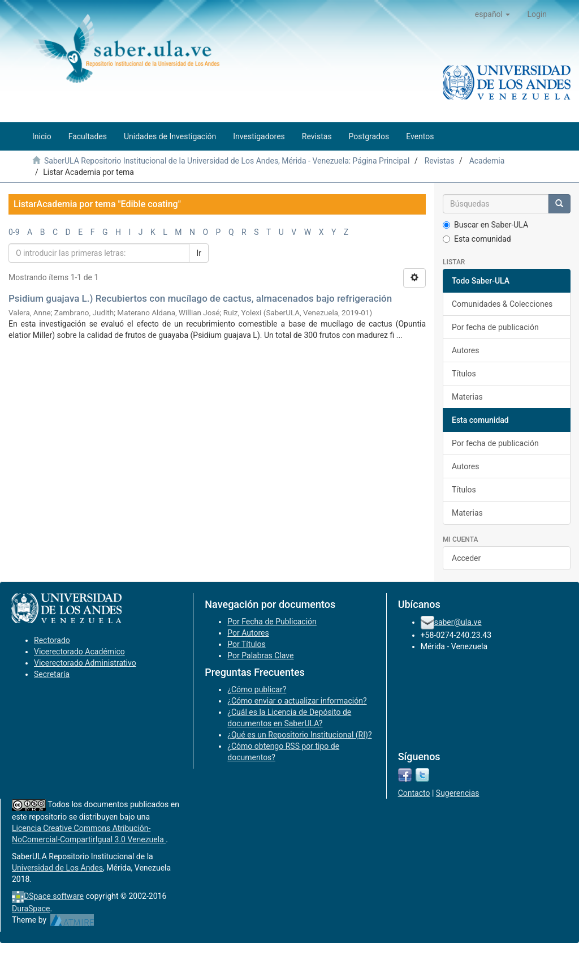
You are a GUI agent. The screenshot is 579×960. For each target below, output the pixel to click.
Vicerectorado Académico (79, 651)
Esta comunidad (477, 238)
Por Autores (248, 632)
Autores (465, 350)
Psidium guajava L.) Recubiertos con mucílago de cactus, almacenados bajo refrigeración (200, 298)
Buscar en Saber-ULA (485, 224)
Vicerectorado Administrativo (85, 662)
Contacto (414, 793)
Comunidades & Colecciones (502, 303)
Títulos (464, 373)
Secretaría (52, 674)
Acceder (466, 558)
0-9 (14, 232)
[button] (492, 14)
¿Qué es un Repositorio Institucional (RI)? (299, 734)
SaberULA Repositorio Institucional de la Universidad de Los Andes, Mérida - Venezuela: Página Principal (226, 160)
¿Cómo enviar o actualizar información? (296, 700)
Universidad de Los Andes (57, 867)
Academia (487, 160)
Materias (467, 396)
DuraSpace (31, 908)
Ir (198, 253)
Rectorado (52, 640)
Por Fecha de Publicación (272, 621)
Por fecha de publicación (495, 327)
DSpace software (54, 896)
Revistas (440, 160)
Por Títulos (246, 644)
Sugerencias (457, 793)
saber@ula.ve (458, 622)
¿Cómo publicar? (256, 689)
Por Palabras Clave (260, 655)
